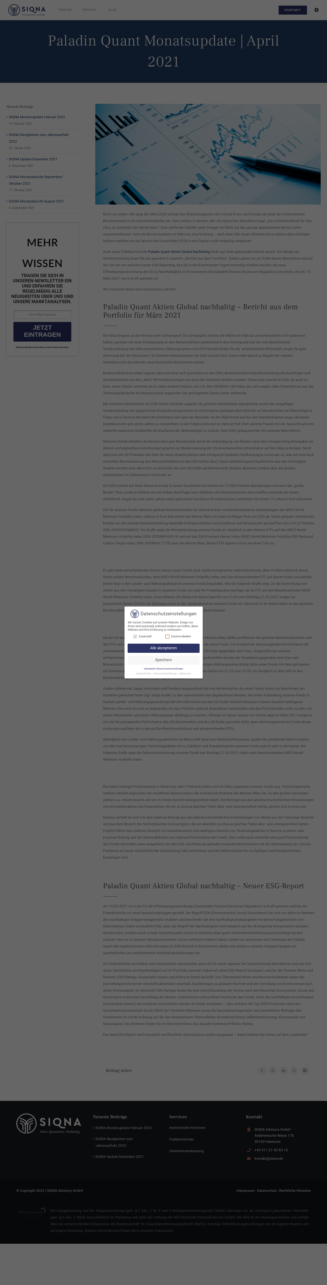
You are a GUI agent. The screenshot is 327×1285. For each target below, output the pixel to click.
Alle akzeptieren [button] (163, 648)
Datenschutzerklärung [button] (165, 673)
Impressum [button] (185, 673)
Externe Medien (178, 636)
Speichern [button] (163, 660)
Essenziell (142, 636)
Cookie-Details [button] (144, 673)
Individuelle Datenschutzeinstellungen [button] (163, 668)
